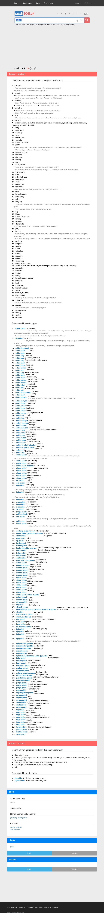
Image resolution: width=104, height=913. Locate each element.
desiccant (38, 507)
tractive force (38, 413)
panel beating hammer (50, 677)
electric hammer (34, 605)
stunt (42, 593)
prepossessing (20, 310)
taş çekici (20, 710)
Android (14, 907)
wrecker (18, 290)
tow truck (18, 85)
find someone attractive (36, 379)
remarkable (31, 328)
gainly (17, 175)
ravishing (21, 300)
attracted (28, 492)
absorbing (36, 626)
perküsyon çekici (23, 680)
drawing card (38, 648)
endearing (19, 258)
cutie (29, 415)
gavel (30, 598)
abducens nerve (51, 429)
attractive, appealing (23, 263)
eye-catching (20, 172)
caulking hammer (34, 660)
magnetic (18, 244)
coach (26, 142)
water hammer (31, 509)
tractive (18, 273)
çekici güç (19, 387)
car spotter (48, 536)
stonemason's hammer (41, 717)
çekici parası (21, 425)
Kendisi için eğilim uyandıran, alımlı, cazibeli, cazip (33, 765)
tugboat (24, 152)
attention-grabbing (41, 468)
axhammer (30, 710)
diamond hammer (34, 706)
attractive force (31, 386)
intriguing (18, 202)
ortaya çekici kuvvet (24, 675)
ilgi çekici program (23, 648)
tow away (35, 391)
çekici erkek (20, 385)
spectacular (31, 463)
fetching (18, 315)
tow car (26, 216)
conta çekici (21, 558)
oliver (29, 538)
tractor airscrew (34, 427)
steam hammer (32, 555)
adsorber (31, 732)
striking (30, 523)
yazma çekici (21, 729)
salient (29, 579)
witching (18, 221)
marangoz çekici (22, 666)
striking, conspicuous (35, 581)
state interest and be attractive (55, 533)
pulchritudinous (21, 177)
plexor (32, 670)
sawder (31, 571)
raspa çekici (21, 690)
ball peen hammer (40, 684)
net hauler (39, 540)
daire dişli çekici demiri (25, 560)
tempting (31, 516)
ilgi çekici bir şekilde (24, 643)
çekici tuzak (21, 438)
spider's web (31, 439)
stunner (29, 406)
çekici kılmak (20, 368)
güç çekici (20, 619)
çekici (12, 847)
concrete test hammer (41, 552)
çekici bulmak (21, 380)
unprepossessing (35, 420)
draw (34, 651)
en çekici (19, 480)
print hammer (33, 545)
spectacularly (39, 646)
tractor (17, 249)
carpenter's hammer (38, 665)
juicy (17, 229)
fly (21, 132)
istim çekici (20, 658)
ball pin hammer (33, 557)
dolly (28, 624)
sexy (16, 115)
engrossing (19, 261)
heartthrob (31, 384)
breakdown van (21, 194)
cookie (28, 353)
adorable (18, 305)
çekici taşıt (20, 435)
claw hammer (32, 725)
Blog (41, 907)
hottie (22, 130)
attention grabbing (34, 475)
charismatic (19, 224)
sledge (30, 600)
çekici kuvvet (20, 413)
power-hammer (37, 617)
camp (50, 655)
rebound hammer (50, 550)
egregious (32, 576)
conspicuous (32, 453)
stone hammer (31, 713)
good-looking (20, 137)
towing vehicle (42, 360)
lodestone (31, 403)
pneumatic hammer (33, 622)
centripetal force (42, 674)
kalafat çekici (21, 661)
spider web (31, 437)
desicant (33, 502)
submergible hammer (41, 703)
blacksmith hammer (35, 574)
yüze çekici (20, 734)
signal (29, 588)
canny (17, 128)
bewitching (19, 271)
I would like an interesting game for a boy (72, 607)
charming (18, 100)
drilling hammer (41, 562)
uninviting (32, 422)
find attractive (32, 382)
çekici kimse (20, 365)
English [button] (88, 3)
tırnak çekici (21, 727)
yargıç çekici (21, 512)
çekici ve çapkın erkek (25, 447)
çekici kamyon (21, 397)
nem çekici (20, 502)
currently (18, 140)
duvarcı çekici (22, 600)
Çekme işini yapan (21, 755)
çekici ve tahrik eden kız (26, 445)
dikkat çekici (20, 328)
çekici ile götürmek (23, 392)
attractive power (31, 521)
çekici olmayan (22, 421)
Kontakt (55, 907)
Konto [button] (78, 3)
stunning (21, 295)
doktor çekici (21, 597)
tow (31, 348)
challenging (30, 485)
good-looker (19, 184)
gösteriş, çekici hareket (25, 531)
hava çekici (20, 622)
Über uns (47, 907)
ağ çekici (19, 541)
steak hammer (62, 610)
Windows (22, 907)
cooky (34, 394)
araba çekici (21, 536)
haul (17, 283)
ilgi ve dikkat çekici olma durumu (29, 533)
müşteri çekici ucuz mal (25, 673)
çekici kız (20, 415)
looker (36, 614)
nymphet (40, 444)
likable (17, 214)
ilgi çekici (19, 338)
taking (17, 162)
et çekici (19, 612)
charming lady (32, 377)
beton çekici (21, 550)
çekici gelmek (21, 514)
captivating (19, 268)
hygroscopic (34, 504)
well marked (31, 586)
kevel (30, 698)
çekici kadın (20, 351)
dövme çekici (21, 602)
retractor (29, 482)
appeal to (31, 514)
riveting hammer (37, 682)
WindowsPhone (32, 907)
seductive (19, 256)
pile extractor (32, 663)
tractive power (30, 389)
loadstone (30, 408)
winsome (18, 317)
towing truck (19, 285)
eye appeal (30, 374)
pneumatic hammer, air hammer (44, 619)
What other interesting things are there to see (54, 548)
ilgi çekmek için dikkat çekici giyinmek (31, 656)
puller (17, 199)
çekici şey (19, 370)
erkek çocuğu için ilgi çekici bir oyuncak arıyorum (36, 609)
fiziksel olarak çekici (24, 614)
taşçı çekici (20, 712)
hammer (37, 511)
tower (17, 135)
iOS (8, 907)
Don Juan (40, 446)
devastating (19, 197)
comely (18, 246)
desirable (18, 241)
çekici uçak (20, 443)
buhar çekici (21, 555)
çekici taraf (20, 433)
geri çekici (20, 483)
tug (16, 212)
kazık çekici (21, 663)
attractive (18, 93)
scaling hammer (34, 689)
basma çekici (21, 546)
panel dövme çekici (24, 678)
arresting (30, 591)
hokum (36, 691)
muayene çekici (22, 670)
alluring (18, 231)
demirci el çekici (22, 565)
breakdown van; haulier (24, 278)
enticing (18, 160)
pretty (17, 145)
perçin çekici (21, 683)
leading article (41, 672)
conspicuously (39, 466)
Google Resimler (16, 827)
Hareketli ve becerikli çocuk (36, 781)
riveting (18, 313)
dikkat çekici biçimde (24, 466)
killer (32, 351)
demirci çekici (22, 568)
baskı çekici (21, 543)
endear (29, 367)
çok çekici (20, 517)
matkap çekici (21, 668)
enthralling (19, 251)
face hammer (32, 543)
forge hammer (35, 567)
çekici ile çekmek (22, 348)
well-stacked (38, 612)
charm (23, 165)
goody (30, 653)
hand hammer (33, 602)
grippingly (37, 643)
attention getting (33, 470)
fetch (17, 192)
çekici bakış (20, 375)
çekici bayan (20, 378)
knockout (29, 365)
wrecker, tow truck (22, 293)
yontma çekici (22, 732)
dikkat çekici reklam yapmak (27, 595)
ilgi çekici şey (21, 651)
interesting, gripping (39, 629)
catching (18, 120)
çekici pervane (22, 428)
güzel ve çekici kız (23, 617)
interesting (28, 338)
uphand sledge (35, 564)
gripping (30, 477)
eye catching (32, 461)
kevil (29, 696)
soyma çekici (21, 695)
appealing (18, 108)
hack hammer (38, 722)
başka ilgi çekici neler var (26, 548)
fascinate (18, 155)
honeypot (29, 410)
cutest (29, 480)
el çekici (19, 605)
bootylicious (19, 179)
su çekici (19, 509)
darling (18, 253)
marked (30, 583)
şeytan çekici (20, 781)
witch (28, 362)
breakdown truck (21, 288)
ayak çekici (20, 538)
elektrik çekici (21, 607)
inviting (18, 219)
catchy (17, 276)
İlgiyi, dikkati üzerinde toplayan (34, 778)
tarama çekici (21, 707)
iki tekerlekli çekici (23, 627)
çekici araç (19, 356)
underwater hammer (41, 701)
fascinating (19, 187)
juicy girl (28, 418)
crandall (29, 720)
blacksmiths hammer (36, 569)
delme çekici (21, 563)
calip (16, 767)
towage (32, 425)
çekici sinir (20, 430)
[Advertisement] (52, 45)
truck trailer (32, 401)
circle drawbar (41, 560)
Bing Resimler (15, 829)
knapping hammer (35, 708)
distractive (19, 157)
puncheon (37, 686)
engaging (18, 280)
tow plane (36, 441)
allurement (30, 432)
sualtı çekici (21, 702)
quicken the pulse (31, 499)
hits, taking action (42, 531)
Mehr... (29, 853)
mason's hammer (39, 715)
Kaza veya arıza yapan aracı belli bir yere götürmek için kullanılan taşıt (41, 762)
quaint (17, 182)
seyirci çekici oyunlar (24, 693)
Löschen (74, 853)
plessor (42, 595)
